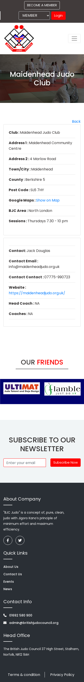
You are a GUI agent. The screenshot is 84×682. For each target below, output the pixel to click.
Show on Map (48, 200)
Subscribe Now (65, 462)
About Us (10, 566)
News (7, 589)
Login (58, 15)
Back (76, 121)
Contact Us (12, 574)
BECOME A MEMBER (42, 5)
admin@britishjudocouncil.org (30, 623)
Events (8, 581)
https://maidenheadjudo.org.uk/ (37, 293)
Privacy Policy (62, 674)
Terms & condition (24, 674)
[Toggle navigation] (74, 38)
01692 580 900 (17, 615)
